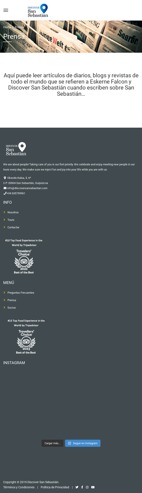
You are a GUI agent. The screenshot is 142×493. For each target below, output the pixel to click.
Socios (11, 307)
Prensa (11, 300)
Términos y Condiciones (18, 487)
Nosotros (13, 212)
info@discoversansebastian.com (27, 188)
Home (7, 27)
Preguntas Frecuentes (20, 292)
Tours (10, 219)
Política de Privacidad (55, 487)
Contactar (13, 227)
